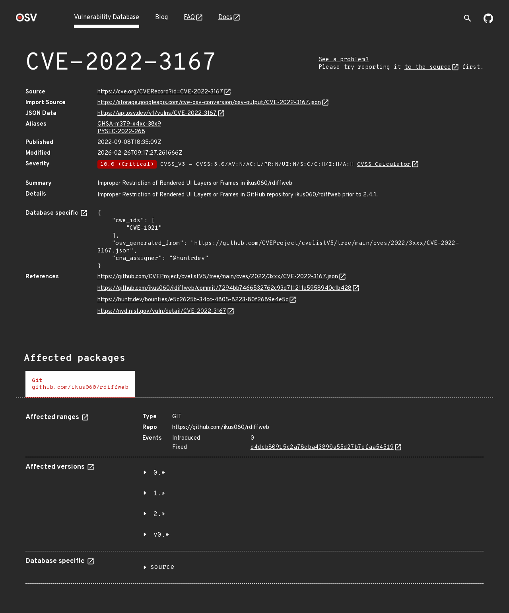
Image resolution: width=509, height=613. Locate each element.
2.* (159, 514)
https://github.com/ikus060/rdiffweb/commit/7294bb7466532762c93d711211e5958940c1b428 (224, 288)
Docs (225, 17)
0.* (159, 473)
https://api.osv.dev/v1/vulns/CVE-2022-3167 (157, 113)
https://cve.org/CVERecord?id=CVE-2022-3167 (160, 92)
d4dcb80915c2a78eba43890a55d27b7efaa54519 (322, 447)
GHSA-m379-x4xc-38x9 (129, 124)
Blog (161, 17)
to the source (427, 67)
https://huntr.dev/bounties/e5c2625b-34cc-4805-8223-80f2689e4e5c (192, 300)
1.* (159, 494)
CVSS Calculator (384, 164)
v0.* (161, 535)
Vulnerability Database (106, 17)
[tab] (80, 384)
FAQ (189, 17)
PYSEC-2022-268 (121, 132)
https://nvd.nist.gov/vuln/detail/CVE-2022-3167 (161, 311)
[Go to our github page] (488, 21)
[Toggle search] (468, 18)
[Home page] (26, 20)
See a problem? (344, 60)
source (162, 567)
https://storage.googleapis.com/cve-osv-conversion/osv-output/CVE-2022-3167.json (209, 103)
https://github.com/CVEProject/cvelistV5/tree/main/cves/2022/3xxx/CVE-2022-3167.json (217, 277)
